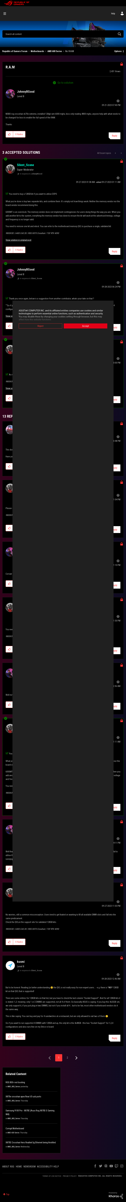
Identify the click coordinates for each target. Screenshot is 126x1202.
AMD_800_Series (13, 1086)
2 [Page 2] (67, 1057)
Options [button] (118, 51)
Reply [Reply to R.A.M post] (114, 135)
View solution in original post (18, 240)
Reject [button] (40, 326)
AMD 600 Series (54, 51)
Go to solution (65, 82)
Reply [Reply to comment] (114, 251)
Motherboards (37, 51)
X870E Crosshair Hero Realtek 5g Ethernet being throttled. (31, 1142)
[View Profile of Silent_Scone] (25, 165)
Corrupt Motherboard (15, 1128)
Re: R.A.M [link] (69, 51)
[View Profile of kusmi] (21, 962)
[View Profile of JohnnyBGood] (25, 91)
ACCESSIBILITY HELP (48, 1166)
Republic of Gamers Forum (14, 51)
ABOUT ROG (8, 1166)
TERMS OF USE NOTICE (51, 1176)
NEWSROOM (29, 1166)
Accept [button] (85, 326)
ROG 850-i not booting (15, 1082)
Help (113, 13)
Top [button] (7, 1194)
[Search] (63, 34)
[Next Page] (76, 1058)
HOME (19, 1166)
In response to (31, 174)
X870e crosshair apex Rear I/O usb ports (23, 1096)
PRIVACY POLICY (70, 1176)
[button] (9, 134)
